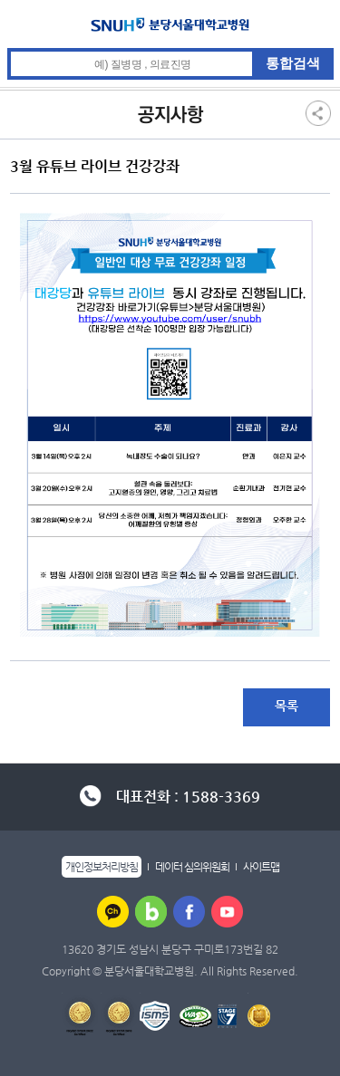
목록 (286, 705)
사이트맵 (261, 866)
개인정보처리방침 (101, 866)
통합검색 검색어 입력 (170, 48)
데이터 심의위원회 (192, 866)
